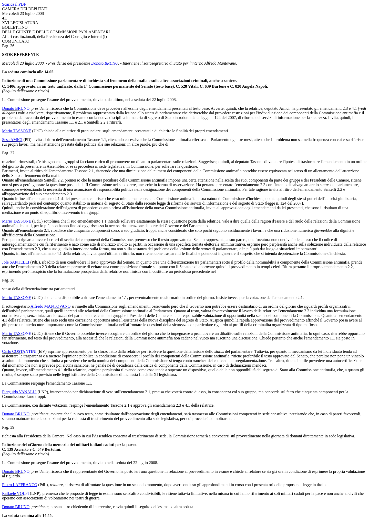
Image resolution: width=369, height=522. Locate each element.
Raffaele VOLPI (15, 493)
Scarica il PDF (14, 4)
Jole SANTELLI (15, 262)
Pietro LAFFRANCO (19, 485)
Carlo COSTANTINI (19, 351)
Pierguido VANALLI (19, 392)
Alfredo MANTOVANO (50, 306)
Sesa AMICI (12, 139)
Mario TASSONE (16, 131)
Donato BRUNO (104, 63)
